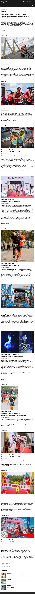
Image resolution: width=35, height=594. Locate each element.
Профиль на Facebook (5, 63)
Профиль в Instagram (5, 153)
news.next (11, 5)
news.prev (4, 5)
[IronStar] (4, 2)
